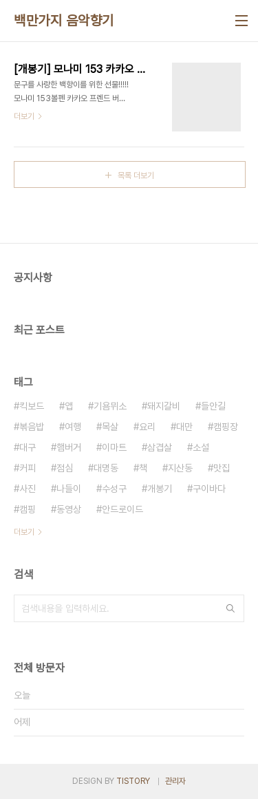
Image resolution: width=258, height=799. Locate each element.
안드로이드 (122, 509)
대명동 (106, 467)
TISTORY (133, 781)
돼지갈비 (163, 406)
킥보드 (31, 406)
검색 (230, 608)
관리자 (175, 781)
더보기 (24, 532)
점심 (64, 467)
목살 (110, 426)
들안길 (213, 406)
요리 (147, 426)
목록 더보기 (136, 175)
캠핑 (27, 509)
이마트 (114, 447)
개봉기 (159, 488)
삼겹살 (159, 447)
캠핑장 (225, 426)
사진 (27, 488)
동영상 (68, 509)
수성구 (114, 488)
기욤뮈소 (110, 406)
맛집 (221, 467)
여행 (73, 426)
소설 (201, 447)
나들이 (68, 488)
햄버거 (68, 447)
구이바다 (209, 488)
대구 (27, 447)
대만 (184, 426)
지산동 (180, 467)
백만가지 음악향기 (64, 21)
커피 (27, 467)
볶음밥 (31, 426)
